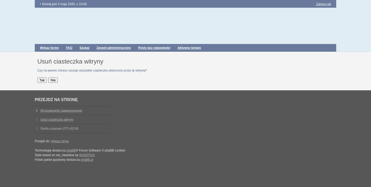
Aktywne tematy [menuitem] (189, 48)
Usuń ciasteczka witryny (56, 119)
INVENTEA (87, 155)
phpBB (71, 150)
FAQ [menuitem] (69, 48)
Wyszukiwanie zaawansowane (61, 110)
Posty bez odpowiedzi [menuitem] (154, 48)
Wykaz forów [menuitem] (49, 48)
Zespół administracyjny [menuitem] (114, 48)
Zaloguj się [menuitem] (323, 4)
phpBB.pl (87, 160)
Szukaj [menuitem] (84, 48)
